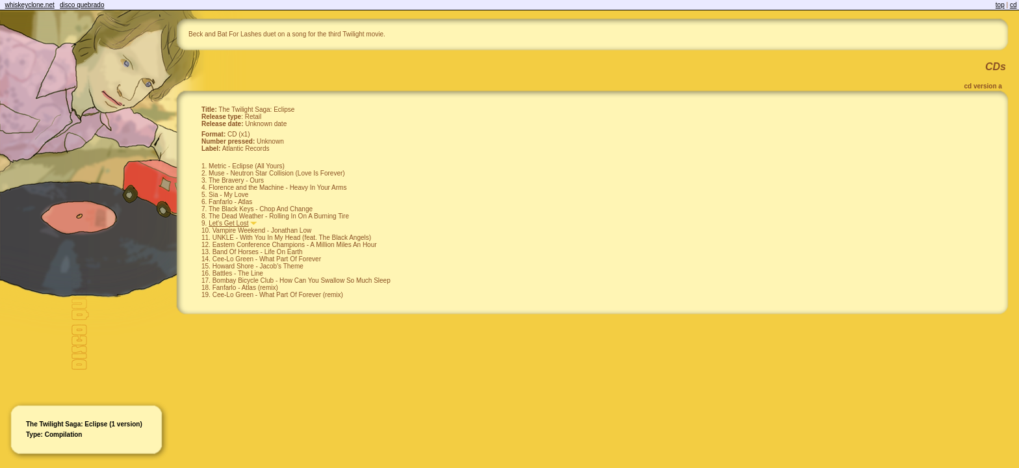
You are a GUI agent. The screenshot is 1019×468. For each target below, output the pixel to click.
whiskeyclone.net (30, 4)
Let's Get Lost (228, 223)
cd (1013, 4)
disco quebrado (82, 4)
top (1000, 4)
